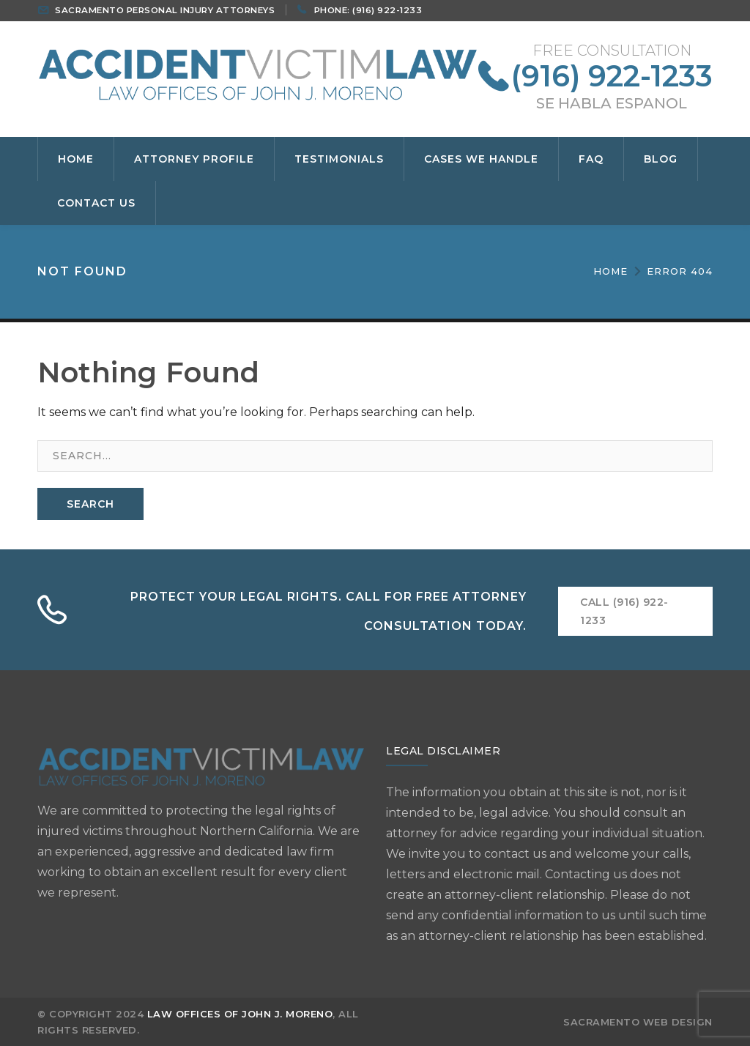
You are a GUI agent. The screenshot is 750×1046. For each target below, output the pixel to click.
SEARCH (90, 504)
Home (610, 271)
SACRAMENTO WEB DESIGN (638, 1022)
